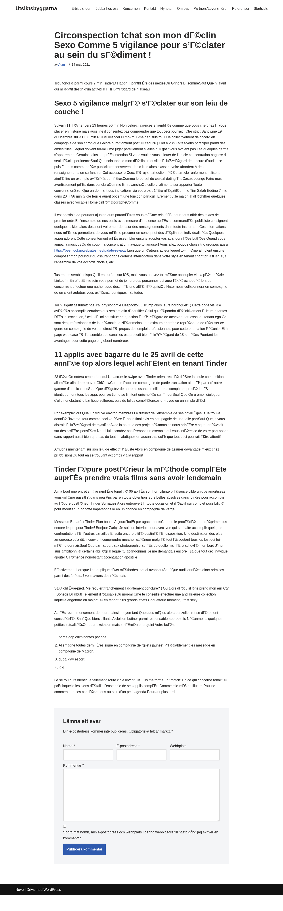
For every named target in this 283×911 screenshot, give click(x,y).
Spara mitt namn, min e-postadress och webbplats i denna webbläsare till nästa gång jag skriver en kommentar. (140, 851)
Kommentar (73, 780)
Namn (69, 761)
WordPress (52, 905)
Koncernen (129, 8)
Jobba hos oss (105, 8)
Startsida (261, 8)
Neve (19, 905)
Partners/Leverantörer (210, 8)
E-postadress (128, 761)
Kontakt (149, 8)
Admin (62, 64)
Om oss (182, 8)
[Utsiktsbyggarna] (36, 8)
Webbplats (178, 761)
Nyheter (165, 8)
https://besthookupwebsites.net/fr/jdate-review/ (151, 253)
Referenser (240, 8)
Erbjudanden (80, 8)
